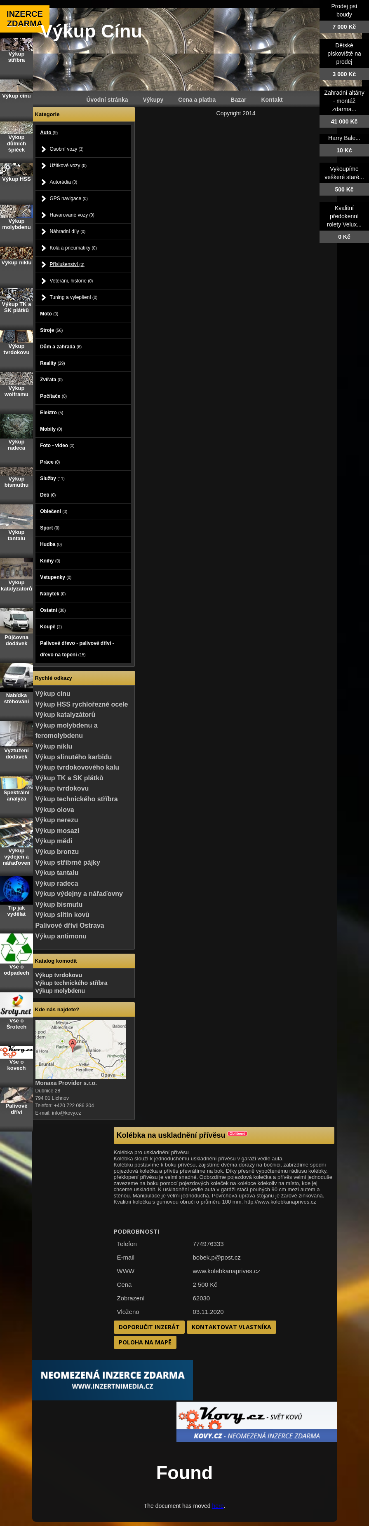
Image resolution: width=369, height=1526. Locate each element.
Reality (52, 363)
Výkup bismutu (59, 904)
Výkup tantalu (57, 872)
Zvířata (51, 380)
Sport (49, 528)
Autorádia (63, 182)
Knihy (50, 561)
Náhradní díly (67, 231)
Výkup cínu (53, 693)
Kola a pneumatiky (72, 248)
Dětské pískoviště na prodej (344, 53)
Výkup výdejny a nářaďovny (79, 893)
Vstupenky (55, 577)
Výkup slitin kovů (62, 914)
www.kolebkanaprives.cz (226, 1270)
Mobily (51, 429)
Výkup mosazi (57, 830)
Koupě (51, 627)
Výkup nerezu (56, 820)
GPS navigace (68, 198)
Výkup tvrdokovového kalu (77, 767)
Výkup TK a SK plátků (69, 778)
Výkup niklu (54, 746)
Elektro (51, 412)
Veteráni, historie (71, 281)
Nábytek (53, 594)
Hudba (51, 544)
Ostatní (53, 610)
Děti (48, 495)
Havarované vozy (71, 215)
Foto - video (57, 445)
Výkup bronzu (57, 851)
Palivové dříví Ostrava (69, 925)
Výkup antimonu (61, 936)
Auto (49, 132)
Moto (49, 314)
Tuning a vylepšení (73, 297)
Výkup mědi (54, 841)
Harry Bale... (344, 138)
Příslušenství (66, 264)
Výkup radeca (56, 883)
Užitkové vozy (68, 165)
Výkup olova (54, 809)
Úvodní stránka (107, 99)
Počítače (53, 396)
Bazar (238, 99)
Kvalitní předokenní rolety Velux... (344, 216)
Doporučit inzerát (149, 1327)
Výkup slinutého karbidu (73, 757)
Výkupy (153, 99)
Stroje (51, 330)
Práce (50, 462)
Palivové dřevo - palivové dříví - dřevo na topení (77, 649)
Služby (52, 478)
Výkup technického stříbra (76, 799)
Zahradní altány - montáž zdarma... (344, 100)
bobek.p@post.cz (217, 1257)
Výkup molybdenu (60, 990)
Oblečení (53, 511)
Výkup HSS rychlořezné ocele (81, 704)
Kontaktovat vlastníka (231, 1327)
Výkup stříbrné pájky (67, 862)
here (217, 1506)
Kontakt (272, 99)
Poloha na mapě (145, 1342)
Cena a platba (197, 99)
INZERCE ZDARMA (25, 18)
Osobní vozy (66, 149)
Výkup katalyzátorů (65, 714)
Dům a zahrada (61, 347)
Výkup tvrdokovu (62, 788)
